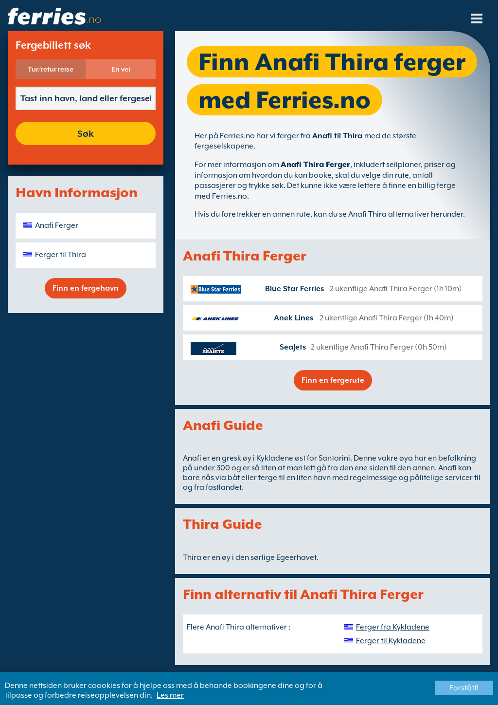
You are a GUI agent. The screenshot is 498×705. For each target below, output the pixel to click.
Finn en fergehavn (86, 288)
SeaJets (293, 347)
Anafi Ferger (56, 225)
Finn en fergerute (333, 380)
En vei (120, 69)
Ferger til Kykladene (391, 640)
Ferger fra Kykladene (392, 627)
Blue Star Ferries (294, 288)
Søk (85, 133)
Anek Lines (293, 318)
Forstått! (464, 688)
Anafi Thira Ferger (315, 164)
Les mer (170, 695)
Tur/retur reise (50, 69)
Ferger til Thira (60, 254)
